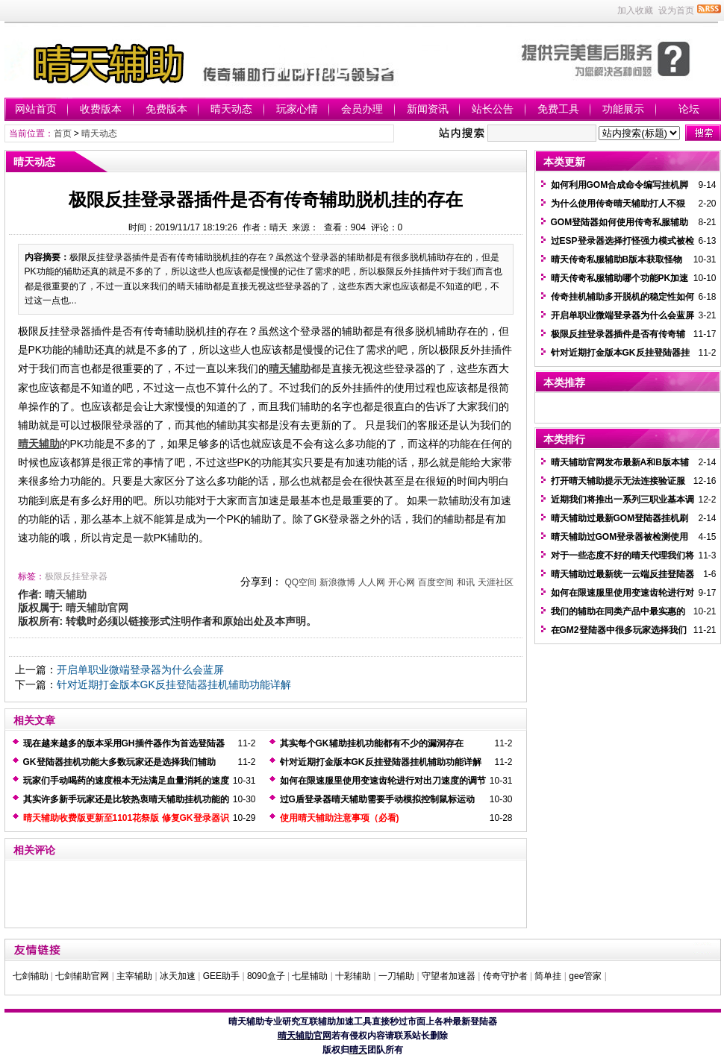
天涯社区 (496, 582)
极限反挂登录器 (76, 576)
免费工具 (558, 109)
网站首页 (36, 109)
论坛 (688, 109)
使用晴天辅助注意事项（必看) (339, 818)
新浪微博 (337, 582)
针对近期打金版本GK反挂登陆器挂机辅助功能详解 (174, 684)
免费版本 (166, 109)
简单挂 (547, 976)
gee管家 (585, 976)
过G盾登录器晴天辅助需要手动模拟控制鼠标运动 (377, 799)
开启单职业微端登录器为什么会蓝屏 (140, 670)
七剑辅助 (31, 976)
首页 (63, 133)
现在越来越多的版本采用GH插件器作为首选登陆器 (124, 743)
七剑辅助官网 (82, 976)
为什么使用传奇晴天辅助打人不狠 (618, 203)
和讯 (466, 582)
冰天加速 (178, 976)
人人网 (371, 582)
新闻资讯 (428, 109)
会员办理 (362, 109)
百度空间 (436, 582)
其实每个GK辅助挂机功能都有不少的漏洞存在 (372, 743)
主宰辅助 (134, 976)
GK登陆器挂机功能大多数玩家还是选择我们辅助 (119, 762)
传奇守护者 (505, 976)
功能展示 (623, 109)
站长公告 (493, 109)
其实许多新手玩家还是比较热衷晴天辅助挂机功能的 (126, 799)
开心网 (401, 582)
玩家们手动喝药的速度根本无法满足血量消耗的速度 (126, 780)
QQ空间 (300, 582)
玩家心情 (297, 109)
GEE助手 (221, 976)
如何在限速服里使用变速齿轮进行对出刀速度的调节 (383, 780)
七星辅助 (310, 976)
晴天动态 (231, 109)
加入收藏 (635, 10)
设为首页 (676, 10)
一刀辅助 (396, 976)
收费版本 (101, 109)
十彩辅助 (353, 976)
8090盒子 (266, 976)
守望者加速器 (448, 976)
